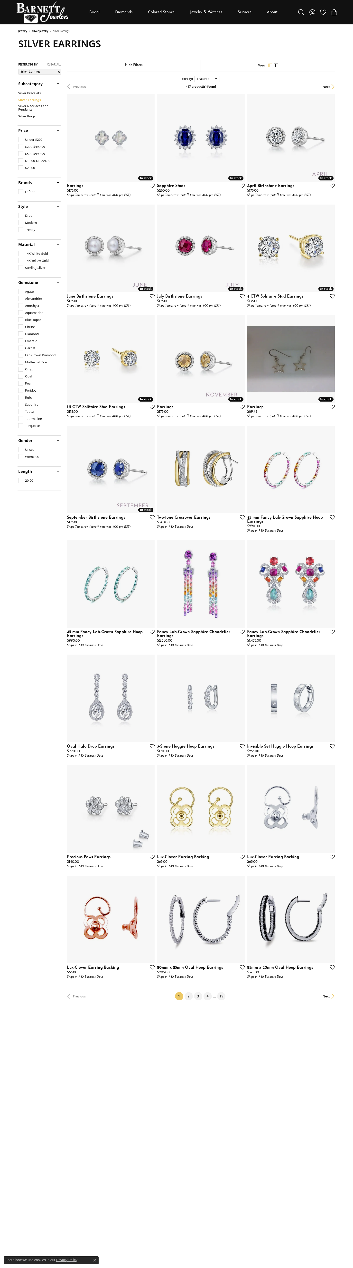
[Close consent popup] (94, 1260)
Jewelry (22, 31)
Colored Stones (161, 12)
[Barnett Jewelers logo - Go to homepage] (42, 12)
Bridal (94, 12)
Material (26, 244)
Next (326, 87)
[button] (301, 12)
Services (244, 12)
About (272, 12)
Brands (25, 183)
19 (221, 996)
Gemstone (28, 282)
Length (25, 471)
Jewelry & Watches (206, 12)
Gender (25, 440)
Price (23, 130)
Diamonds (124, 12)
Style (23, 206)
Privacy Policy (66, 1260)
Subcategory (30, 84)
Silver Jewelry (40, 31)
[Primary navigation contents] (183, 12)
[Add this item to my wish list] (151, 185)
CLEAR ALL (54, 64)
